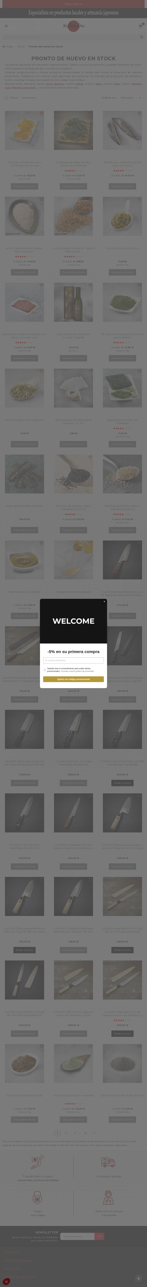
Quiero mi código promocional (73, 679)
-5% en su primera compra (73, 652)
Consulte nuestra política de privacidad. (77, 671)
